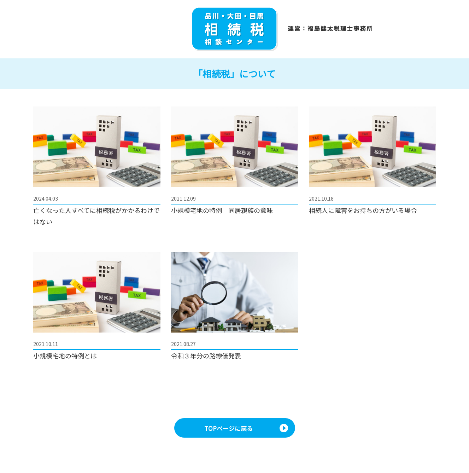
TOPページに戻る (228, 428)
